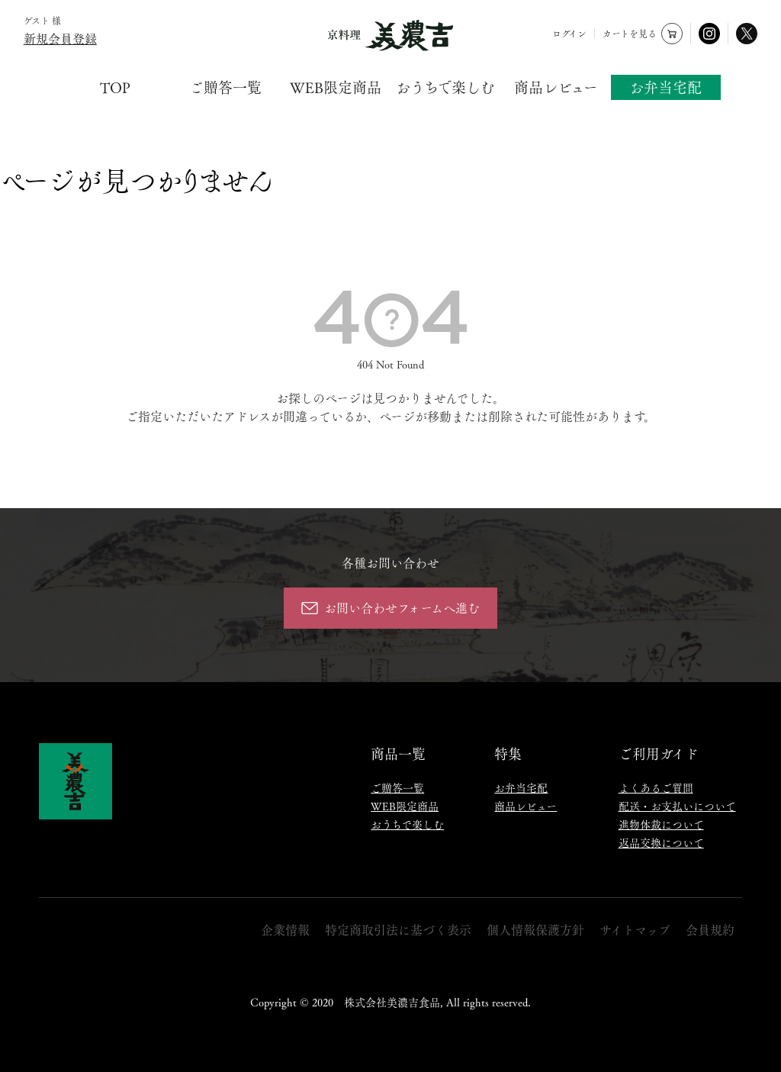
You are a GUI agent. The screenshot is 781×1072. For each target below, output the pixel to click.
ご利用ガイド (659, 753)
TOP (115, 87)
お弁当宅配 (665, 87)
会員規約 (710, 929)
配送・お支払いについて (677, 806)
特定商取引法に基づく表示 (398, 929)
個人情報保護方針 (535, 929)
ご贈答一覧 (225, 87)
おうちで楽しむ (445, 87)
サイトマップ (634, 929)
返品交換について (661, 842)
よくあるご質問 (656, 787)
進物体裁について (661, 824)
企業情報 (285, 929)
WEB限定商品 (335, 87)
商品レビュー (556, 87)
